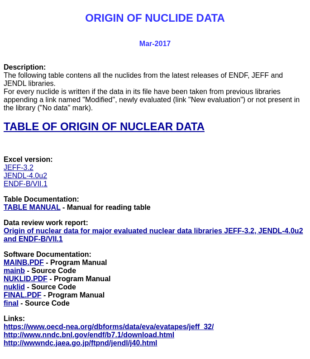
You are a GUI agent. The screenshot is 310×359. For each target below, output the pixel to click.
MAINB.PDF (24, 262)
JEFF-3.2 (18, 167)
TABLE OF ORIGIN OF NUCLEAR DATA (104, 126)
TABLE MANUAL (32, 207)
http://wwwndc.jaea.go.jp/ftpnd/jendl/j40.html (80, 343)
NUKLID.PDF (26, 279)
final (11, 303)
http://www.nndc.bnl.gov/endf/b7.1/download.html (89, 335)
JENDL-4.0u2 (25, 176)
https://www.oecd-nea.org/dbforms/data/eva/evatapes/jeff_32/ (109, 327)
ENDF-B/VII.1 (26, 184)
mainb (14, 270)
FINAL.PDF (23, 295)
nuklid (14, 287)
